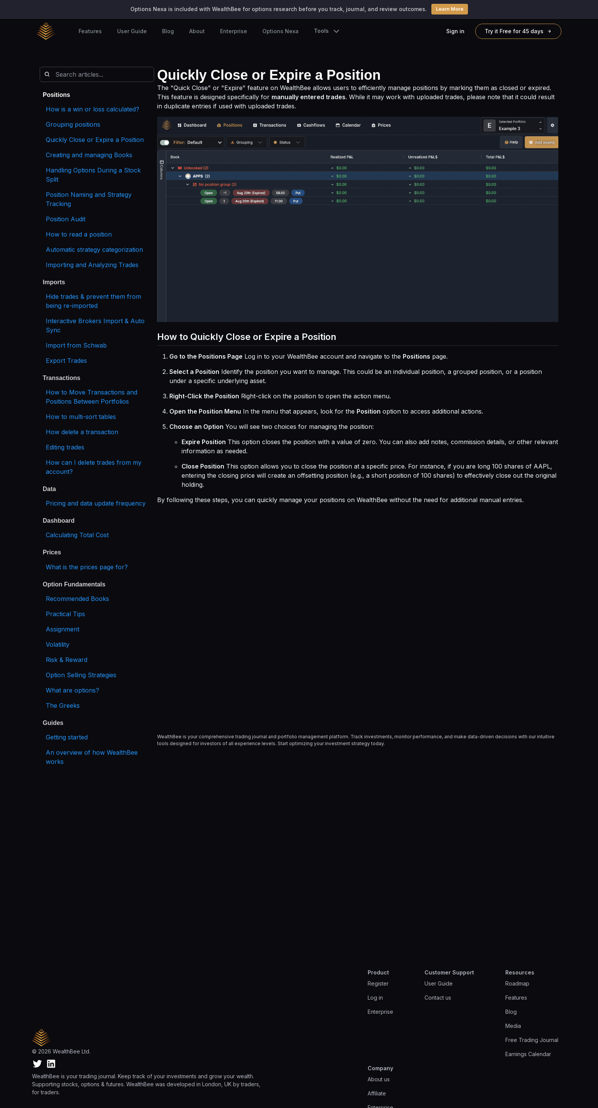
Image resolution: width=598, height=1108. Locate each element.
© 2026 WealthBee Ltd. (61, 1051)
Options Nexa (280, 31)
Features (90, 31)
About (197, 31)
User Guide (132, 31)
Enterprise (233, 31)
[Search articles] (97, 74)
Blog (168, 31)
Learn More (449, 9)
